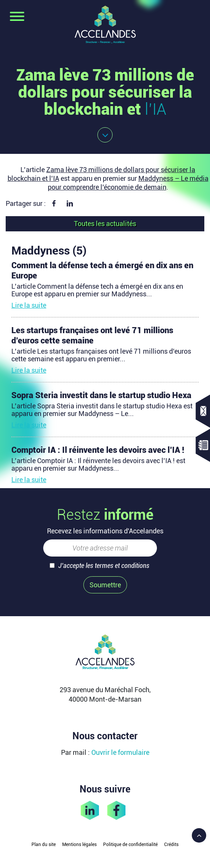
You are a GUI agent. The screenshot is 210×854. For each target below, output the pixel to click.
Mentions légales (79, 844)
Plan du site (43, 844)
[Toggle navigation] (17, 17)
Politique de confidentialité (130, 844)
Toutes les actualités (105, 224)
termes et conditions (122, 565)
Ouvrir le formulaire (120, 752)
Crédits (171, 844)
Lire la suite (28, 305)
